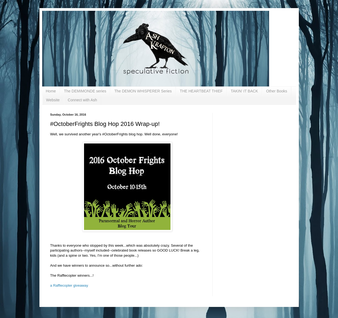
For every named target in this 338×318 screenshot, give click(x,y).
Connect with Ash (82, 100)
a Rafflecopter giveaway (69, 285)
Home (51, 91)
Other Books (276, 91)
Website (53, 100)
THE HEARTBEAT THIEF (201, 91)
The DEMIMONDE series (85, 91)
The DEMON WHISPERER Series (143, 91)
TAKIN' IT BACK (244, 91)
